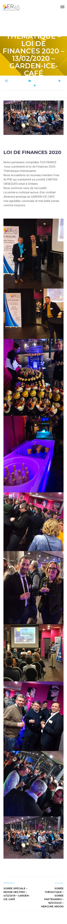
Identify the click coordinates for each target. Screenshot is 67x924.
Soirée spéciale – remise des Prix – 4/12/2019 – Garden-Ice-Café (16, 894)
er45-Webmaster (49, 85)
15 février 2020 (17, 80)
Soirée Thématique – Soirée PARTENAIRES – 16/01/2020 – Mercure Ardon (52, 897)
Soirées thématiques (44, 80)
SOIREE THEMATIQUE (19, 85)
